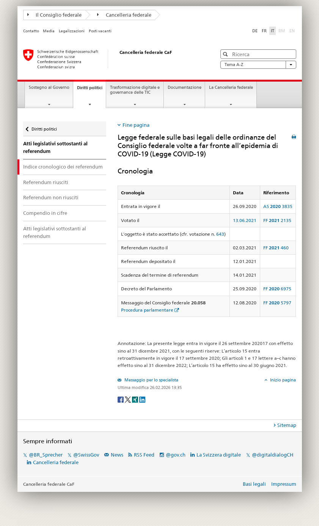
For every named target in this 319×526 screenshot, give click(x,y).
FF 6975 (277, 288)
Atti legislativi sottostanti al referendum (55, 147)
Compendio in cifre (45, 213)
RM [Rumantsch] (281, 30)
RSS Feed (144, 455)
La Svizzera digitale (218, 455)
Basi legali (254, 484)
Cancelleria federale (124, 14)
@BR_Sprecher (46, 455)
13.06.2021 (244, 220)
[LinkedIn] (142, 399)
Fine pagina (136, 125)
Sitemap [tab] (286, 425)
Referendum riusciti (45, 182)
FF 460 (276, 247)
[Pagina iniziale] (112, 58)
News (117, 455)
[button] (226, 54)
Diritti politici (91, 90)
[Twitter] (128, 399)
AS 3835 (277, 206)
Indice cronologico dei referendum (63, 167)
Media (49, 31)
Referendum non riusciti (51, 197)
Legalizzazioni (72, 31)
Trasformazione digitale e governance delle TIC (135, 90)
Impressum (283, 484)
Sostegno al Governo (49, 87)
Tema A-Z (258, 64)
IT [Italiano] (272, 30)
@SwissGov (86, 455)
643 (220, 234)
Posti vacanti (100, 31)
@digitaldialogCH (272, 455)
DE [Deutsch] (255, 30)
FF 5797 (277, 303)
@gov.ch (175, 455)
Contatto (31, 31)
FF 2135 (277, 220)
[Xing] (135, 399)
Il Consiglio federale (54, 14)
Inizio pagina (282, 380)
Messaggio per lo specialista (150, 380)
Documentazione (184, 87)
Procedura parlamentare (147, 310)
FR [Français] (264, 30)
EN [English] (292, 30)
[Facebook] (121, 399)
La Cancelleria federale (231, 87)
